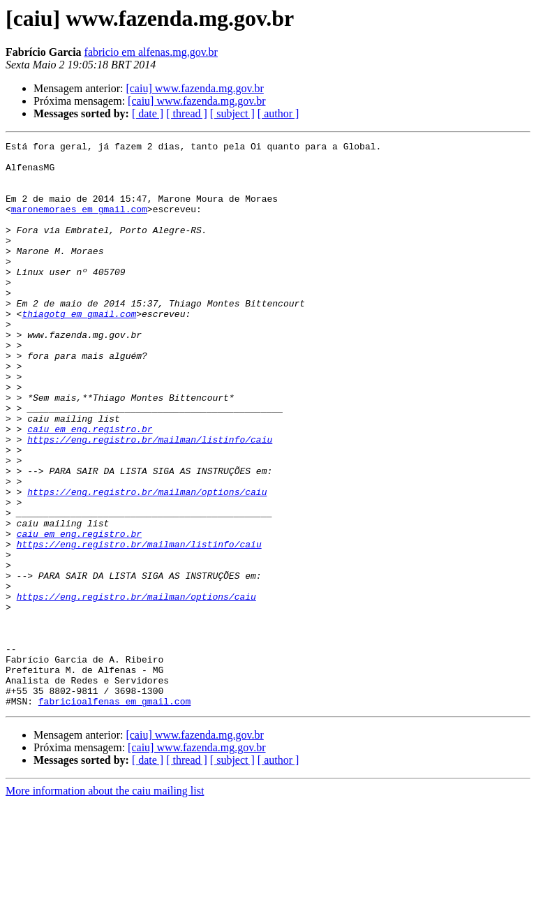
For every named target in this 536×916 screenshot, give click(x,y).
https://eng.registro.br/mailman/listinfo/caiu (149, 500)
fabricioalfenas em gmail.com (114, 814)
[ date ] (147, 113)
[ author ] (278, 113)
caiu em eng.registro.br (89, 487)
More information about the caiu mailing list (105, 904)
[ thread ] (186, 113)
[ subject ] (232, 113)
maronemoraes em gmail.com (79, 223)
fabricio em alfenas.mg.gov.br (151, 52)
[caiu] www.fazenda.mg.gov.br (194, 88)
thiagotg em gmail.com (79, 349)
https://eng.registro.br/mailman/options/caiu (147, 562)
